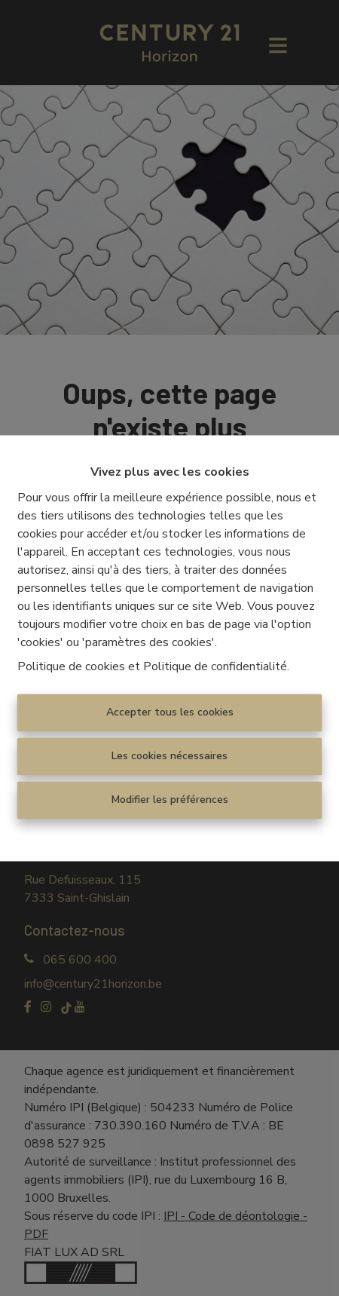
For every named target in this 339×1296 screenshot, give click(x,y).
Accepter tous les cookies (170, 712)
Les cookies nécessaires (169, 756)
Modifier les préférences (169, 799)
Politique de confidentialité (215, 666)
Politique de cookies (71, 666)
